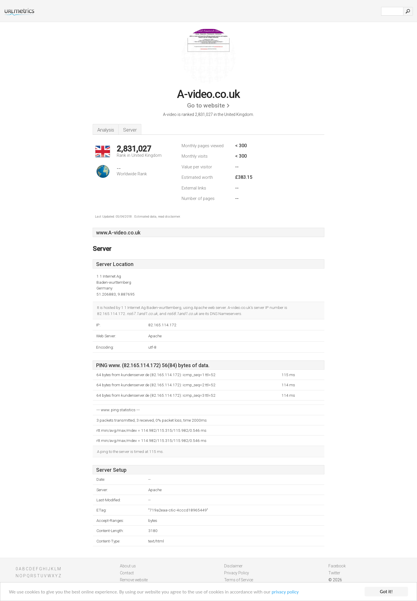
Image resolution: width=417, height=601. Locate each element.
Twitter (334, 573)
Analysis (105, 130)
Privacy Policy (236, 573)
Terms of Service (238, 580)
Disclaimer (233, 566)
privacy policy (285, 592)
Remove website (134, 580)
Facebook (337, 566)
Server (130, 130)
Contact (127, 573)
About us (128, 566)
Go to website (206, 105)
